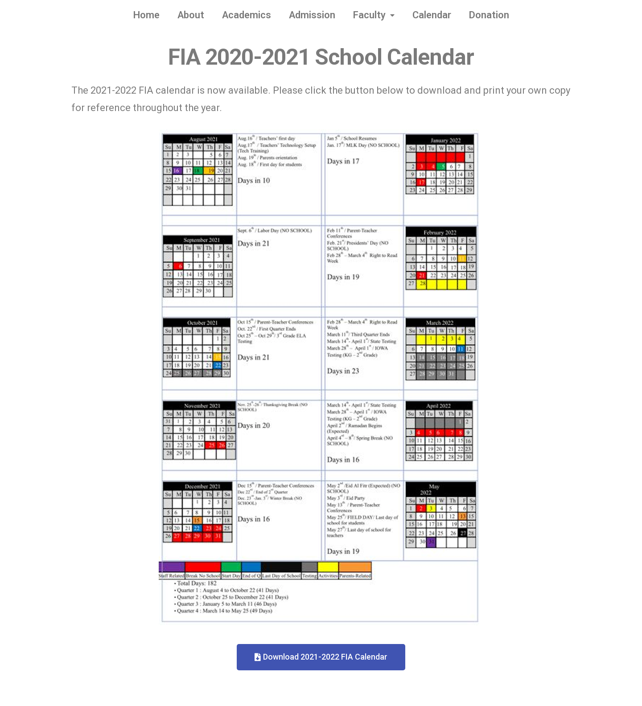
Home (146, 15)
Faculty (374, 15)
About (190, 15)
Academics (246, 15)
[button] (321, 657)
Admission (312, 15)
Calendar (431, 15)
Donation (489, 15)
